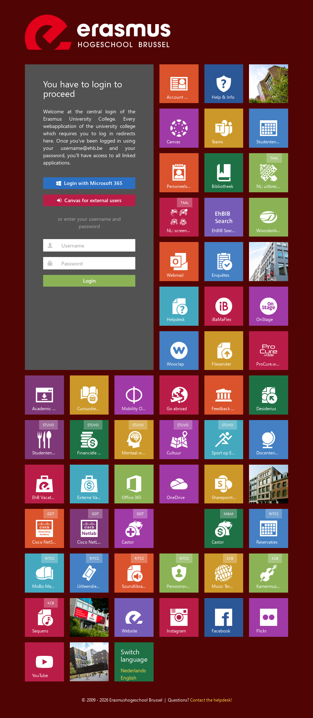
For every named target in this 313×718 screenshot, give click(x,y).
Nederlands (133, 670)
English (128, 677)
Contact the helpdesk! (211, 700)
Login (89, 280)
